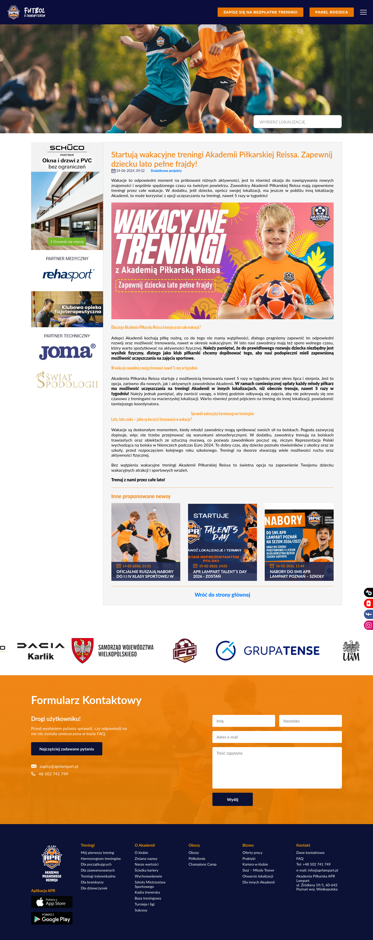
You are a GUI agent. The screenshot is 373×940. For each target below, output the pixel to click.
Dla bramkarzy (92, 882)
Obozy (194, 853)
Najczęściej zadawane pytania (66, 748)
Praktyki (248, 859)
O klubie (141, 853)
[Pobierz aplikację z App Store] (52, 902)
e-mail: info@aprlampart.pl (317, 870)
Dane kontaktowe (310, 853)
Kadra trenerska (147, 892)
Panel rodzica (331, 12)
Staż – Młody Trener (258, 870)
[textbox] (296, 122)
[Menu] (363, 12)
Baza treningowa (148, 898)
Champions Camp (203, 864)
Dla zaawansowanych (98, 870)
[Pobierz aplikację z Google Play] (52, 918)
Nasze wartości (147, 864)
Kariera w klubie (255, 864)
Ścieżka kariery (146, 870)
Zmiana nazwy (146, 859)
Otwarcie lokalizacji (257, 876)
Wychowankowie (148, 876)
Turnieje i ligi (145, 904)
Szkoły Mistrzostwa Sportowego (150, 884)
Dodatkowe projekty (166, 171)
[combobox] (296, 122)
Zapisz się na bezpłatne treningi (260, 12)
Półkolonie (197, 859)
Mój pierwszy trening (97, 853)
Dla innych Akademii (258, 882)
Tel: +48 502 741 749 (313, 864)
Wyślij (232, 799)
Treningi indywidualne (98, 876)
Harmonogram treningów (101, 859)
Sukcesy (141, 910)
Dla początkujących (96, 864)
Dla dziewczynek (94, 888)
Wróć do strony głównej (222, 594)
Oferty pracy (252, 853)
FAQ (300, 859)
